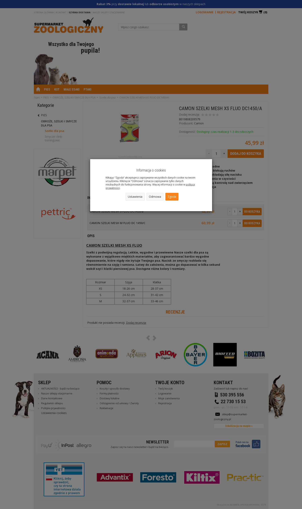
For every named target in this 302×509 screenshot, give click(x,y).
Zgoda (172, 197)
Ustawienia (135, 197)
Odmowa (155, 197)
